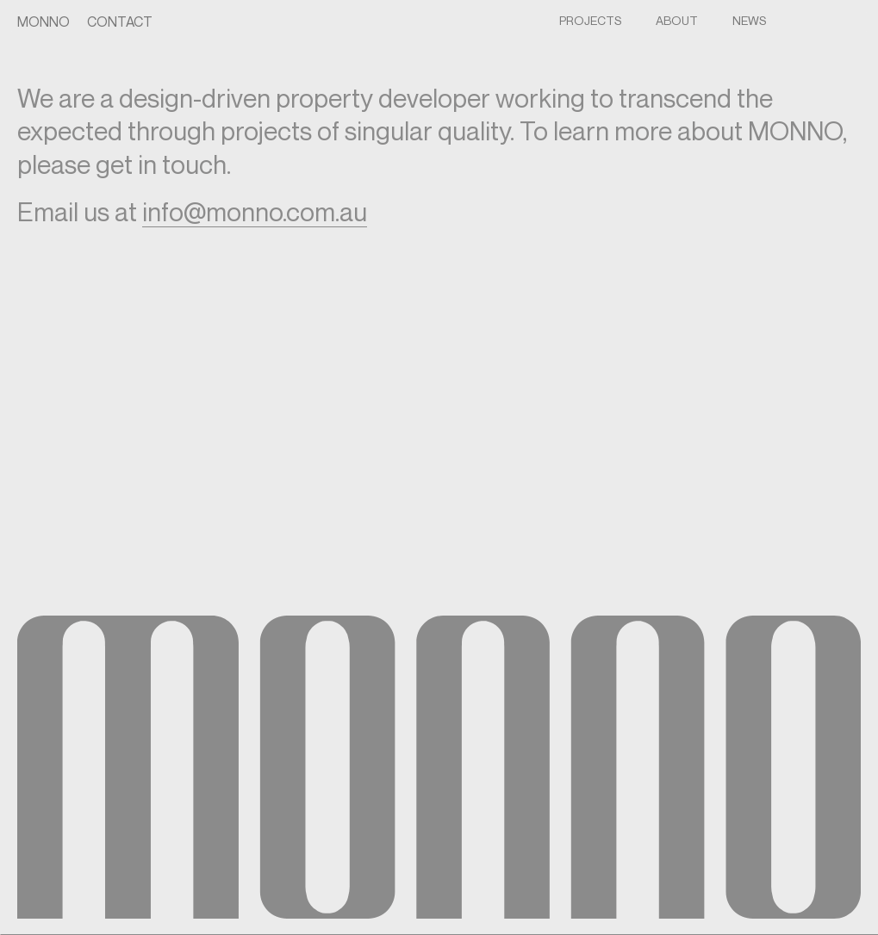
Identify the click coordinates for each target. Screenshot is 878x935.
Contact (120, 21)
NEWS (749, 20)
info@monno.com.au (254, 211)
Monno (43, 22)
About (677, 20)
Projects (590, 20)
